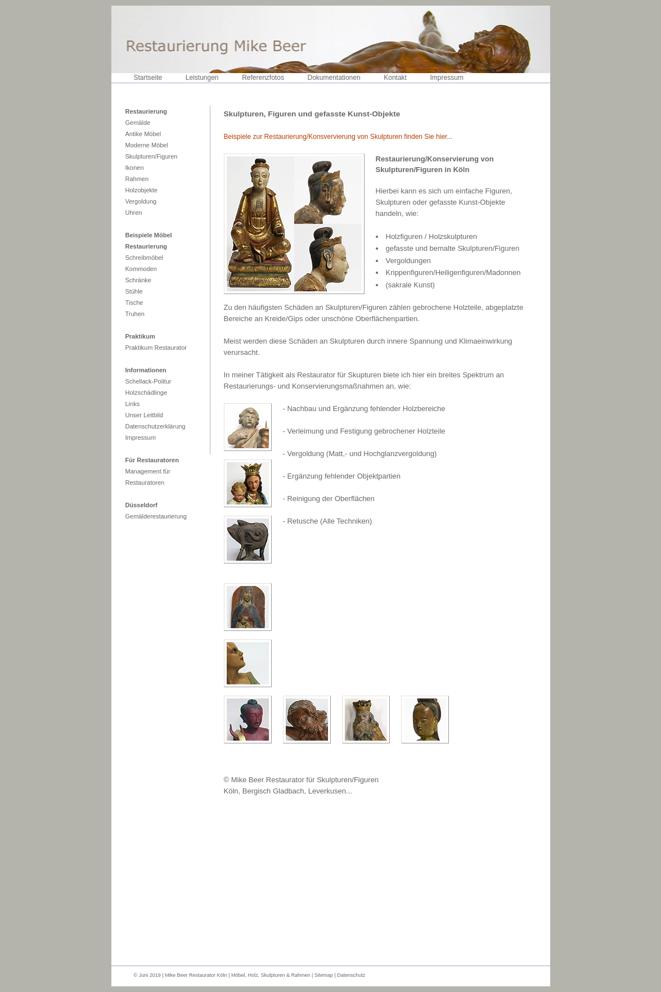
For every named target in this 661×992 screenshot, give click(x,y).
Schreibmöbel (144, 257)
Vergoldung (141, 201)
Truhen (135, 313)
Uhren (133, 212)
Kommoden (141, 268)
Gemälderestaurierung (156, 516)
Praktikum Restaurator (156, 347)
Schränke (138, 280)
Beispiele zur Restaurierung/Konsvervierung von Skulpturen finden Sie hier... (338, 137)
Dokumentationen (334, 78)
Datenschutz (351, 975)
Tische (134, 302)
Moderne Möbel (146, 145)
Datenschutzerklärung (155, 426)
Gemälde (138, 122)
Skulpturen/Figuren (151, 156)
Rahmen (137, 178)
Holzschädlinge (146, 392)
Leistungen (202, 78)
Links (132, 403)
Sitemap (324, 975)
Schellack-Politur (148, 381)
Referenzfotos (263, 78)
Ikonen (134, 167)
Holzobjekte (141, 190)
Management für (147, 471)
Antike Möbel (143, 133)
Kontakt (395, 78)
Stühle (134, 291)
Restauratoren (145, 482)
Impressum (447, 78)
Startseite (148, 78)
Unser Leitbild (144, 415)
